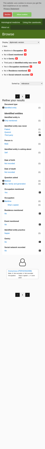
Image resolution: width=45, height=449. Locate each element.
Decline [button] (7, 14)
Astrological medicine (10, 22)
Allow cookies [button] (22, 14)
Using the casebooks (32, 22)
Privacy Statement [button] (11, 9)
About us (5, 27)
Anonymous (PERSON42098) (20, 271)
